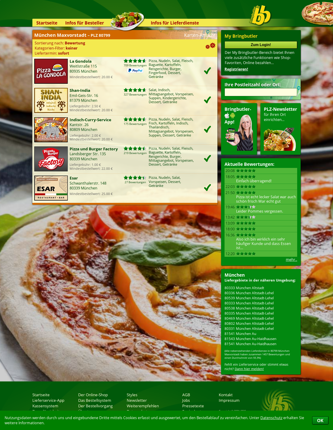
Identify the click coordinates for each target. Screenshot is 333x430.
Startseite (46, 23)
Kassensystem (45, 405)
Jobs (186, 400)
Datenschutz (271, 417)
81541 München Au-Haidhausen (250, 343)
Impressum (229, 400)
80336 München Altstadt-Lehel (249, 293)
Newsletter (137, 400)
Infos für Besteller (84, 23)
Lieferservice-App (48, 400)
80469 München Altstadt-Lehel (249, 318)
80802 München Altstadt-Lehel (249, 323)
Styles (132, 394)
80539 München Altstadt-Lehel (249, 298)
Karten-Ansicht (200, 35)
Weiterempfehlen (143, 405)
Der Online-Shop (93, 394)
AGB (186, 394)
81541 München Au (240, 333)
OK (320, 420)
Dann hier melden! (249, 369)
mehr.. (291, 259)
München (235, 275)
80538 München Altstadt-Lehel (249, 308)
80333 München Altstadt (244, 287)
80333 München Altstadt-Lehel (249, 303)
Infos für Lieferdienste (175, 23)
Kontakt (226, 394)
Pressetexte (193, 405)
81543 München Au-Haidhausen (250, 338)
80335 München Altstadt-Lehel (249, 313)
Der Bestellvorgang (95, 405)
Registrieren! (236, 69)
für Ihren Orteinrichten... (280, 128)
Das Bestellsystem (94, 400)
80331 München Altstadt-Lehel (249, 328)
